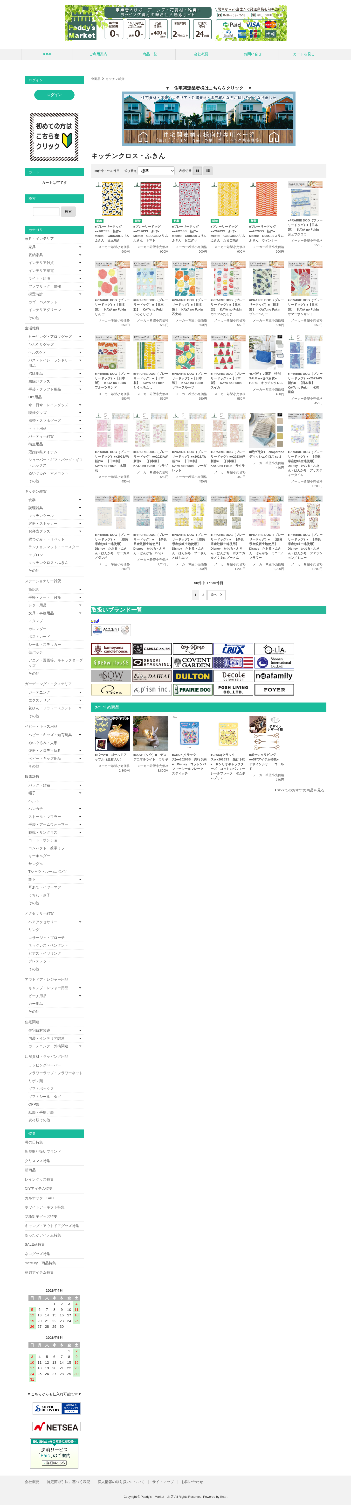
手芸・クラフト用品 (44, 389)
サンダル (35, 864)
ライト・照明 (39, 278)
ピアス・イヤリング (44, 953)
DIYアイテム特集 (39, 1188)
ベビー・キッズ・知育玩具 (50, 735)
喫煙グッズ (37, 413)
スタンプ (35, 621)
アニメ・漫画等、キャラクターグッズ (55, 663)
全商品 (96, 79)
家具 (32, 247)
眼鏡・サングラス (42, 832)
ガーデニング (39, 692)
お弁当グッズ (39, 531)
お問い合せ (253, 54)
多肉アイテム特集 (39, 1272)
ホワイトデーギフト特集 (45, 1207)
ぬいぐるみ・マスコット (48, 473)
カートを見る (304, 54)
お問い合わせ (192, 1482)
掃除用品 (35, 373)
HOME (46, 54)
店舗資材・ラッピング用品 (46, 1056)
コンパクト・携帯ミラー (48, 848)
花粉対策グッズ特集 (41, 1216)
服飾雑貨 (32, 776)
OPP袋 (34, 1104)
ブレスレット (39, 961)
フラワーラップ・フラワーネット (55, 1073)
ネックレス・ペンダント (48, 945)
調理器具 (35, 508)
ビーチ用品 (37, 996)
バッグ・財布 (39, 785)
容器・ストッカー (42, 523)
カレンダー (37, 629)
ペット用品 (37, 428)
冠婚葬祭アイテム (42, 452)
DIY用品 (35, 397)
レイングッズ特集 (39, 1179)
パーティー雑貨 (41, 436)
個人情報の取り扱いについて (121, 1482)
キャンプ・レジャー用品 (48, 988)
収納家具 (35, 255)
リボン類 (35, 1081)
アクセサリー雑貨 (39, 913)
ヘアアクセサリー (42, 922)
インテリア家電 (41, 271)
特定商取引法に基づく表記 (68, 1482)
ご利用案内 (98, 54)
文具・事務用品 (41, 613)
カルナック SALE (40, 1198)
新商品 (30, 1170)
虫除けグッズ (39, 381)
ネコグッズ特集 (37, 1254)
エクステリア (39, 700)
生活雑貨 (32, 328)
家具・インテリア (39, 238)
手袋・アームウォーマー (48, 824)
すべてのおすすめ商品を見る (300, 790)
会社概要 (201, 54)
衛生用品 (35, 444)
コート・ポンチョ (42, 840)
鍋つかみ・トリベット (46, 539)
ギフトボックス (41, 1088)
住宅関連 (32, 1022)
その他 (33, 318)
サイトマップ (163, 1482)
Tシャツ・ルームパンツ (47, 871)
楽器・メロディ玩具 (44, 750)
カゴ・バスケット (42, 302)
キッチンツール (41, 515)
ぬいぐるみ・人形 (42, 743)
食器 (32, 500)
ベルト (33, 801)
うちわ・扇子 (39, 895)
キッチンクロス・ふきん (48, 563)
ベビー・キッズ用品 (41, 726)
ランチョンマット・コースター (53, 547)
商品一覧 (150, 54)
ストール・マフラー (44, 817)
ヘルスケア (37, 352)
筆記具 (33, 589)
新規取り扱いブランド (43, 1151)
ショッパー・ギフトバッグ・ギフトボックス (55, 462)
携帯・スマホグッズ (44, 421)
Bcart (223, 1496)
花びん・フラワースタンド (50, 708)
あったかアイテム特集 (43, 1235)
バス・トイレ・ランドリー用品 (50, 363)
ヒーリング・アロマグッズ (50, 336)
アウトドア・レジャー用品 (46, 979)
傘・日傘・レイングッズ (48, 405)
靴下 (32, 879)
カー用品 (35, 1003)
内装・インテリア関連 (46, 1038)
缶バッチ (35, 652)
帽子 (32, 793)
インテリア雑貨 (41, 263)
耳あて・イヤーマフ (44, 887)
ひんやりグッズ (41, 344)
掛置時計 (35, 294)
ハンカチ (35, 809)
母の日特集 (34, 1142)
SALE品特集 (35, 1244)
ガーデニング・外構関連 (48, 1046)
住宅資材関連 (39, 1030)
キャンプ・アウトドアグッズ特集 (52, 1226)
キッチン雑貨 (115, 79)
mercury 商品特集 (40, 1263)
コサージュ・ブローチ (46, 938)
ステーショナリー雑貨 (43, 581)
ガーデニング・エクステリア (48, 684)
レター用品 (37, 605)
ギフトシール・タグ (44, 1096)
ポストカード (39, 636)
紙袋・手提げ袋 (41, 1112)
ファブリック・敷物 (44, 286)
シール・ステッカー (44, 644)
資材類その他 (39, 1120)
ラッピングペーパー (44, 1065)
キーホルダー (39, 856)
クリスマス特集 (37, 1161)
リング (33, 930)
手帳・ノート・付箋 (44, 597)
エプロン (35, 555)
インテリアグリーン (44, 310)
